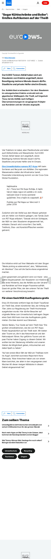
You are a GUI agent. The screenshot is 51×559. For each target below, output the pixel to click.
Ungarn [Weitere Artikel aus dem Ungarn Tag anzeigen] (24, 457)
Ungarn (25, 9)
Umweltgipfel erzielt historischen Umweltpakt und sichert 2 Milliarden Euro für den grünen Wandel (22, 426)
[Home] (2, 9)
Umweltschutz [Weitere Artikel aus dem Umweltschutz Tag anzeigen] (11, 451)
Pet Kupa (22, 202)
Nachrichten (10, 9)
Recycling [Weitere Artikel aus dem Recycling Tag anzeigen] (28, 451)
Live (45, 3)
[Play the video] (25, 37)
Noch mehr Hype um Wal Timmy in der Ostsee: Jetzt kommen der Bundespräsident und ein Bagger (22, 434)
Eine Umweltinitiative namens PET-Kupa (19, 166)
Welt (18, 9)
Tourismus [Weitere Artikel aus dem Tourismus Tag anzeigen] (9, 457)
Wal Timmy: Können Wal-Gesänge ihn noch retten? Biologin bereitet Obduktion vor (22, 441)
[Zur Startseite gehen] (9, 3)
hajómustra (12, 186)
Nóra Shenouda (10, 58)
